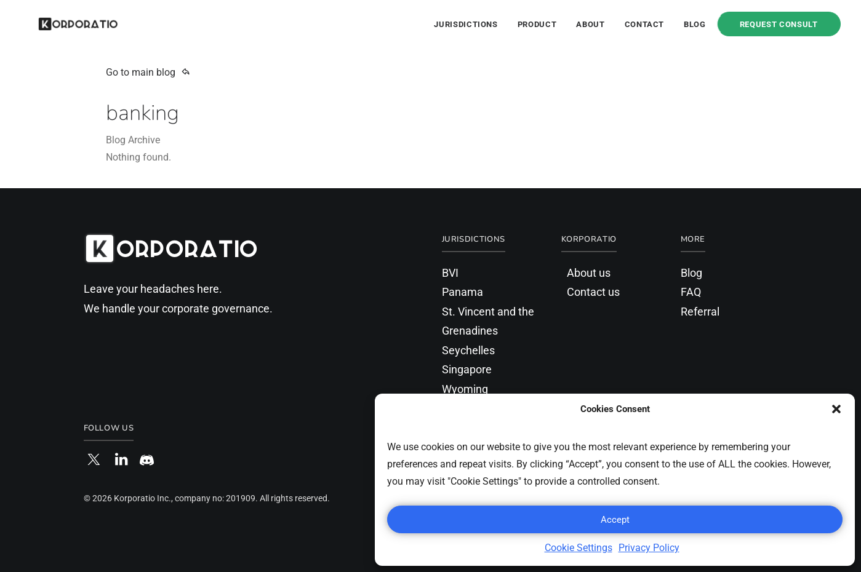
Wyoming (465, 389)
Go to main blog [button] (148, 72)
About (590, 24)
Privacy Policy (649, 548)
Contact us (593, 291)
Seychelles (468, 350)
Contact (645, 24)
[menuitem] (470, 24)
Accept (615, 519)
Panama (462, 291)
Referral (700, 311)
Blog (695, 24)
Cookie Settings (578, 548)
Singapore (467, 369)
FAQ (691, 291)
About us (589, 272)
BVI (450, 272)
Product (537, 24)
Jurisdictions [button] (465, 24)
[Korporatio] (61, 24)
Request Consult (779, 24)
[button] (836, 409)
